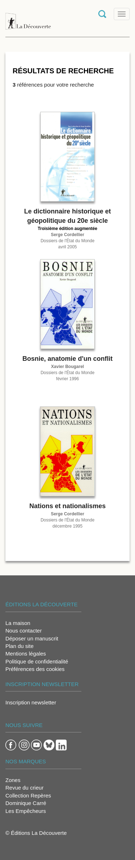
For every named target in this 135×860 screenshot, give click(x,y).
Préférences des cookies (34, 669)
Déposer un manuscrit (31, 638)
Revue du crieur (24, 788)
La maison (17, 623)
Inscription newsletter (30, 702)
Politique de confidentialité (36, 661)
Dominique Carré (25, 803)
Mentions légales (25, 653)
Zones (13, 780)
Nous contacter (23, 630)
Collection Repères (28, 795)
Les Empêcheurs (25, 811)
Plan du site (19, 646)
